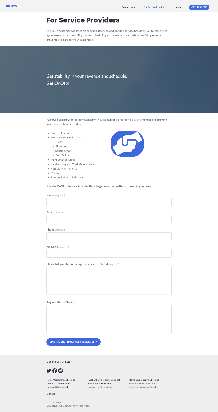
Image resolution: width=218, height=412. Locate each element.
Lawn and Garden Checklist (59, 383)
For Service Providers (155, 7)
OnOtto (10, 5)
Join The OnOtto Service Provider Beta (73, 342)
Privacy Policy (53, 402)
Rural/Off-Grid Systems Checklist (104, 379)
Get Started (53, 361)
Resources (127, 7)
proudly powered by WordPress (72, 405)
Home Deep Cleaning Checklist (144, 379)
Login (178, 7)
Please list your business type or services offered (82, 264)
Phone (56, 229)
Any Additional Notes (60, 302)
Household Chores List (57, 386)
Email (55, 212)
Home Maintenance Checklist (60, 379)
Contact (51, 393)
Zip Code (57, 246)
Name (55, 195)
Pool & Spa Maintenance (99, 383)
